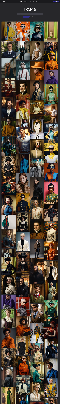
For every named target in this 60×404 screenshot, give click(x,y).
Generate (33, 16)
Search (26, 16)
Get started (56, 1)
